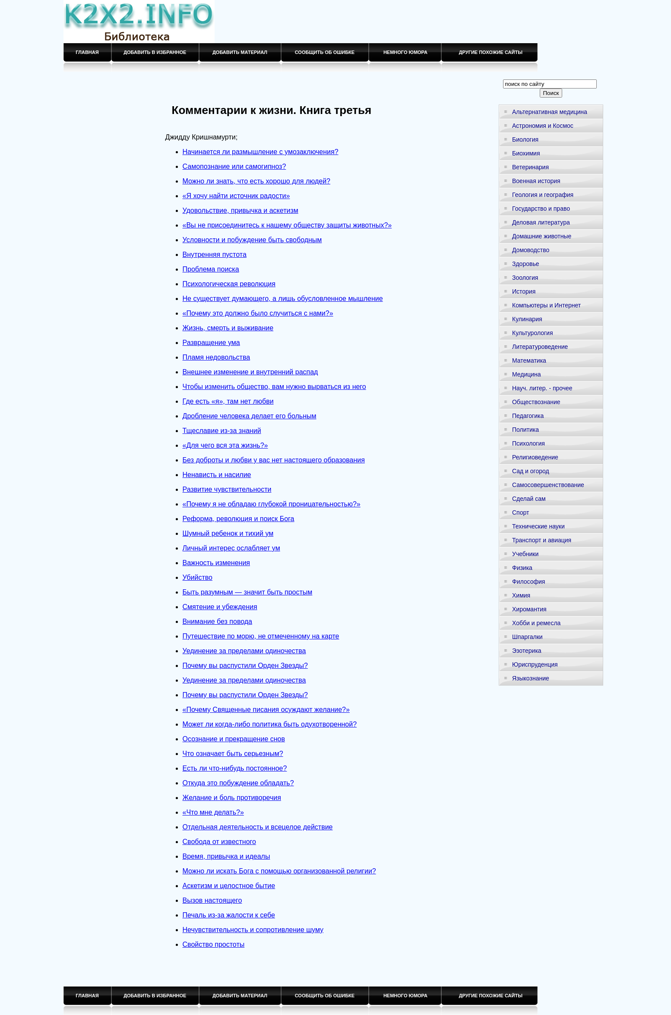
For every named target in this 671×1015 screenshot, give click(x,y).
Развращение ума (211, 342)
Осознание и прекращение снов (234, 739)
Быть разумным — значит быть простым (248, 592)
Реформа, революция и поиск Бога (238, 518)
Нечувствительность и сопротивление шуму (253, 929)
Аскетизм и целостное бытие (229, 885)
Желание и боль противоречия (232, 797)
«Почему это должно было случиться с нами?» (258, 313)
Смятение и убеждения (220, 606)
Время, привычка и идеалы (226, 856)
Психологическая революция (229, 284)
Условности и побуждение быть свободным (252, 239)
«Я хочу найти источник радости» (236, 195)
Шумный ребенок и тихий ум (228, 533)
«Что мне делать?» (213, 812)
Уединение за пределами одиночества (244, 651)
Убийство (197, 577)
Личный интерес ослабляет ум (231, 548)
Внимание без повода (217, 621)
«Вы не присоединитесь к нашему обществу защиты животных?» (287, 225)
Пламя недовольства (216, 357)
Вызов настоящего (212, 900)
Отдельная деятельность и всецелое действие (258, 827)
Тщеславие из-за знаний (222, 430)
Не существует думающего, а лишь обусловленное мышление (283, 298)
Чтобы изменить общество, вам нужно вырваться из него (274, 386)
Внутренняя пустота (215, 254)
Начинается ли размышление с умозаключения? (261, 151)
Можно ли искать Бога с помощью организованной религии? (279, 871)
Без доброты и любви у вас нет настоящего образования (274, 460)
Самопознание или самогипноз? (234, 166)
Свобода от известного (219, 841)
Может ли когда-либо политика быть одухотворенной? (270, 724)
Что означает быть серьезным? (233, 753)
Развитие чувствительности (227, 489)
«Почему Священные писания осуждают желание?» (266, 709)
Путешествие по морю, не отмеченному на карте (261, 636)
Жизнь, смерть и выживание (228, 328)
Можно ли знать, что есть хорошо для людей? (256, 181)
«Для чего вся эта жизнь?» (225, 445)
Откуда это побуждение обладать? (238, 783)
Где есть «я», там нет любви (228, 401)
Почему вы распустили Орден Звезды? (245, 665)
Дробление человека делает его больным (250, 416)
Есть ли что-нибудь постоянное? (235, 768)
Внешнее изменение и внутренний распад (250, 372)
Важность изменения (216, 562)
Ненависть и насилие (217, 474)
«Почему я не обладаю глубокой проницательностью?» (272, 504)
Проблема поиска (211, 269)
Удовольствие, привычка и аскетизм (240, 210)
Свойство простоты (214, 944)
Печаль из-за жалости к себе (229, 915)
